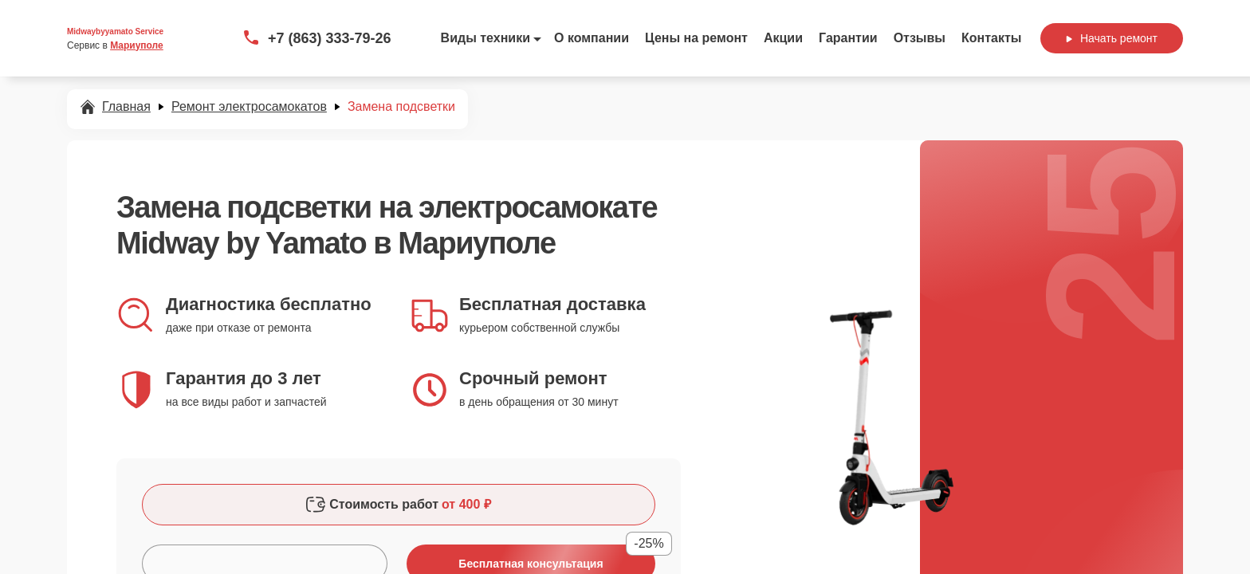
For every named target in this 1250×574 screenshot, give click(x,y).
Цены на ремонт (696, 38)
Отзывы (919, 38)
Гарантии (848, 38)
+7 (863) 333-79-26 (329, 38)
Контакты (991, 38)
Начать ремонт (1112, 38)
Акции (783, 38)
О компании (591, 38)
